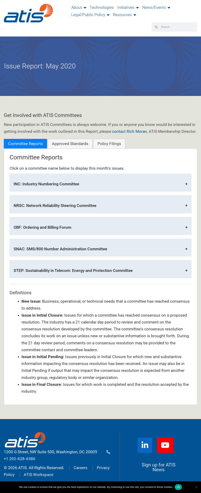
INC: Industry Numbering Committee (46, 184)
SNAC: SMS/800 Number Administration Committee (60, 249)
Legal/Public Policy (90, 15)
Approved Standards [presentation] (70, 143)
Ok (178, 487)
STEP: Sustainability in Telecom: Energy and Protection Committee (73, 270)
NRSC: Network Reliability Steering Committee (55, 205)
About (78, 7)
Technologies (102, 7)
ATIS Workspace (38, 475)
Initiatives (128, 7)
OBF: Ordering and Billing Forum (42, 227)
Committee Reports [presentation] (25, 143)
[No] (196, 487)
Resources (124, 15)
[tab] (25, 143)
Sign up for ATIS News (159, 468)
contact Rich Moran (129, 131)
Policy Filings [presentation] (109, 143)
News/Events (156, 7)
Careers (80, 468)
